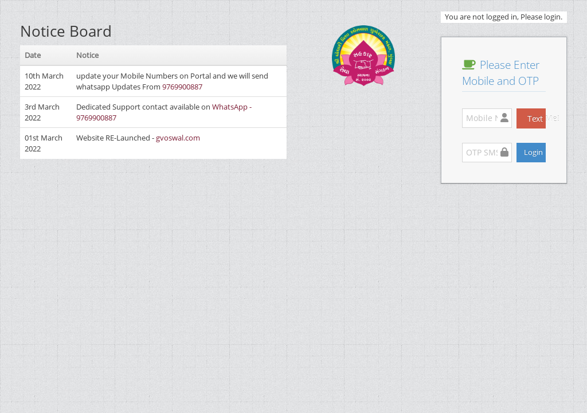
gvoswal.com (178, 138)
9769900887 (182, 86)
